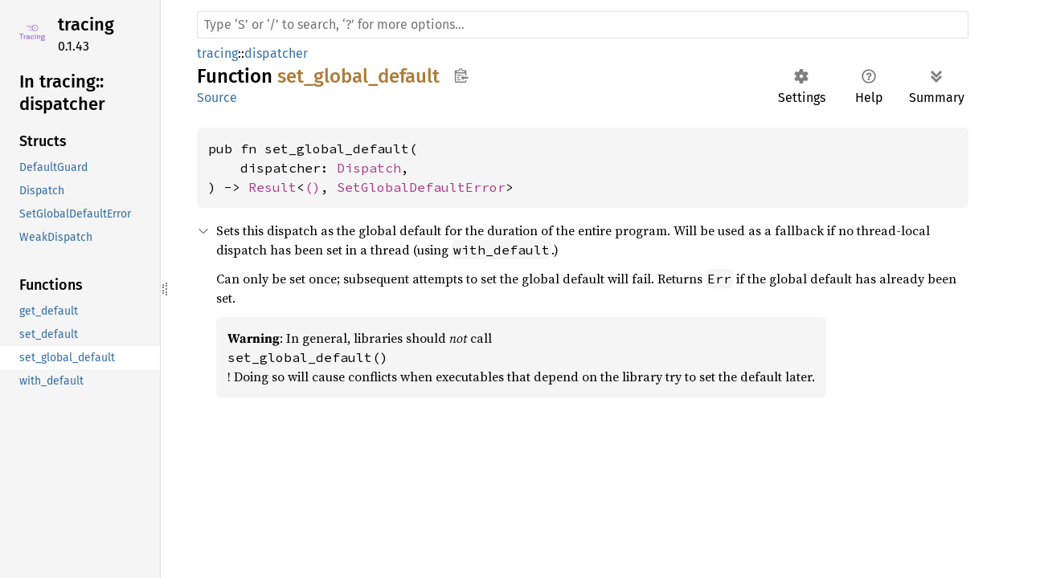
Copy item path (461, 75)
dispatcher (276, 53)
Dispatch (369, 168)
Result (272, 187)
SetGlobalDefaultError (421, 187)
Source (217, 97)
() (313, 187)
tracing (86, 24)
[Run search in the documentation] (582, 25)
